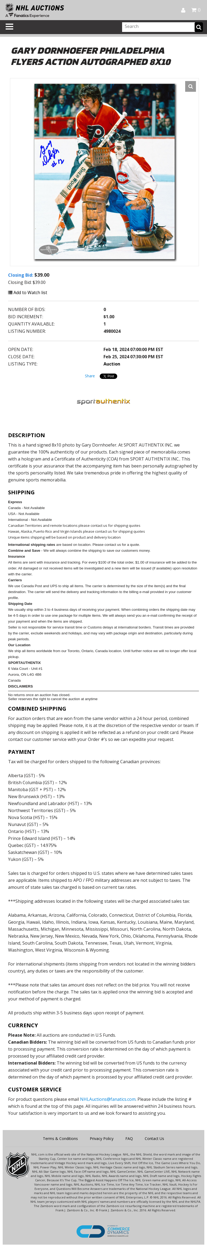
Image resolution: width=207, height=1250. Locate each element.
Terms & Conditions (60, 1138)
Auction (112, 364)
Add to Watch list (27, 292)
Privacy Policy (101, 1138)
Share (90, 375)
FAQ (129, 1138)
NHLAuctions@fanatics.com (108, 1099)
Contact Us (154, 1138)
